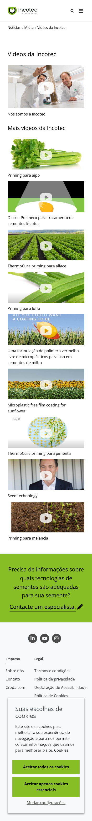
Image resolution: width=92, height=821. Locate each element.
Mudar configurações (46, 802)
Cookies (61, 750)
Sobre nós (14, 670)
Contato (12, 679)
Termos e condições (52, 670)
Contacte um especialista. (43, 607)
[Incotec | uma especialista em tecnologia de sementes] (23, 11)
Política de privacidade (54, 679)
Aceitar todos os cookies (46, 767)
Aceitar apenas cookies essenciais (46, 786)
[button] (46, 154)
